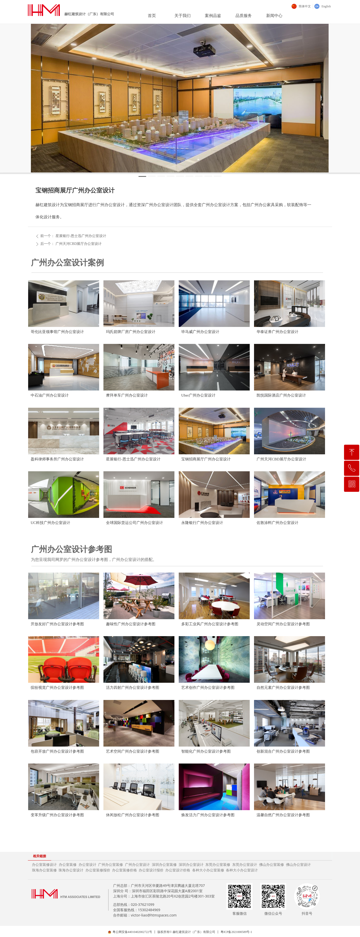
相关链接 (39, 856)
